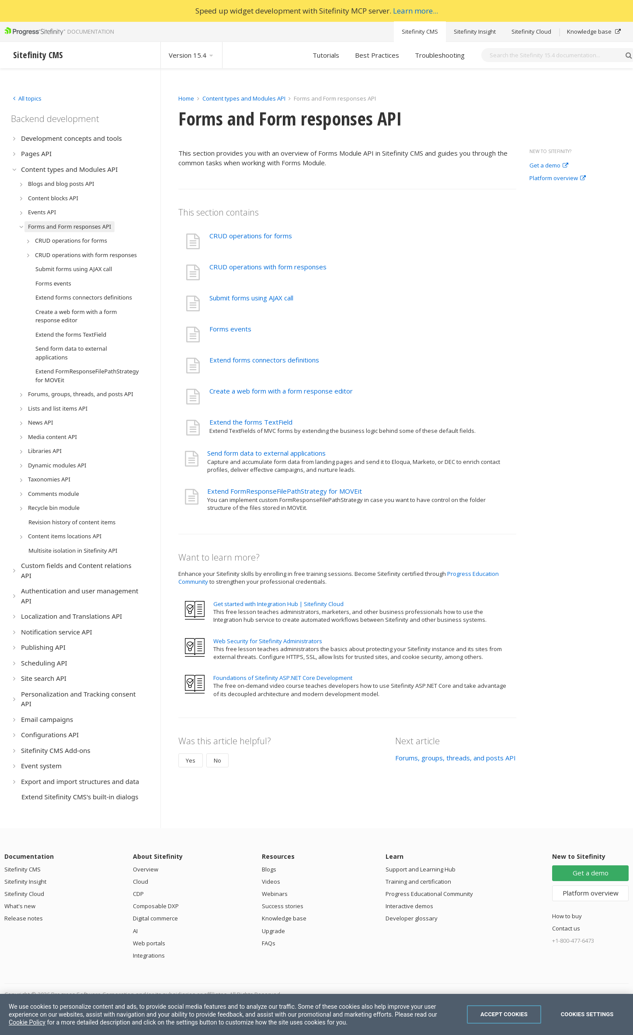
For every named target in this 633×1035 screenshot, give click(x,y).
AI (135, 931)
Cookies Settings (587, 1014)
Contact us (566, 928)
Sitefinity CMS (420, 31)
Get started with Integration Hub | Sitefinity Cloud (278, 604)
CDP (138, 894)
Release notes (23, 918)
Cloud (140, 881)
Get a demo (548, 165)
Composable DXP (156, 906)
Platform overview (557, 178)
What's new (19, 906)
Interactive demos (409, 906)
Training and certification (418, 881)
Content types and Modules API (243, 98)
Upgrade (273, 931)
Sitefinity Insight (475, 31)
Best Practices (377, 55)
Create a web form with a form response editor (281, 391)
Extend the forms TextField (250, 422)
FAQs (268, 943)
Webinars (275, 894)
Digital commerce (155, 918)
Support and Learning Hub (421, 869)
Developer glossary (412, 918)
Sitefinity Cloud (531, 31)
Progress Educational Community (429, 894)
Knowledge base (594, 31)
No (217, 760)
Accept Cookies (504, 1014)
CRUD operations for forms (250, 235)
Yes (190, 760)
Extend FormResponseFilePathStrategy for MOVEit (284, 491)
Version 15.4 (191, 55)
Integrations (149, 955)
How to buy (567, 916)
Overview (145, 869)
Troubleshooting (440, 55)
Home (186, 98)
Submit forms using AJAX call (251, 297)
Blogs (269, 869)
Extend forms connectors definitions (264, 359)
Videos (271, 881)
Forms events (230, 328)
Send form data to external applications (266, 453)
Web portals (149, 943)
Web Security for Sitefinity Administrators (267, 641)
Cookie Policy (27, 1022)
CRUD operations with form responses (268, 266)
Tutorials (326, 55)
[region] (316, 1014)
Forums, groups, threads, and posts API (455, 757)
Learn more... (415, 11)
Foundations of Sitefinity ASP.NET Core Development (282, 678)
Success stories (282, 906)
